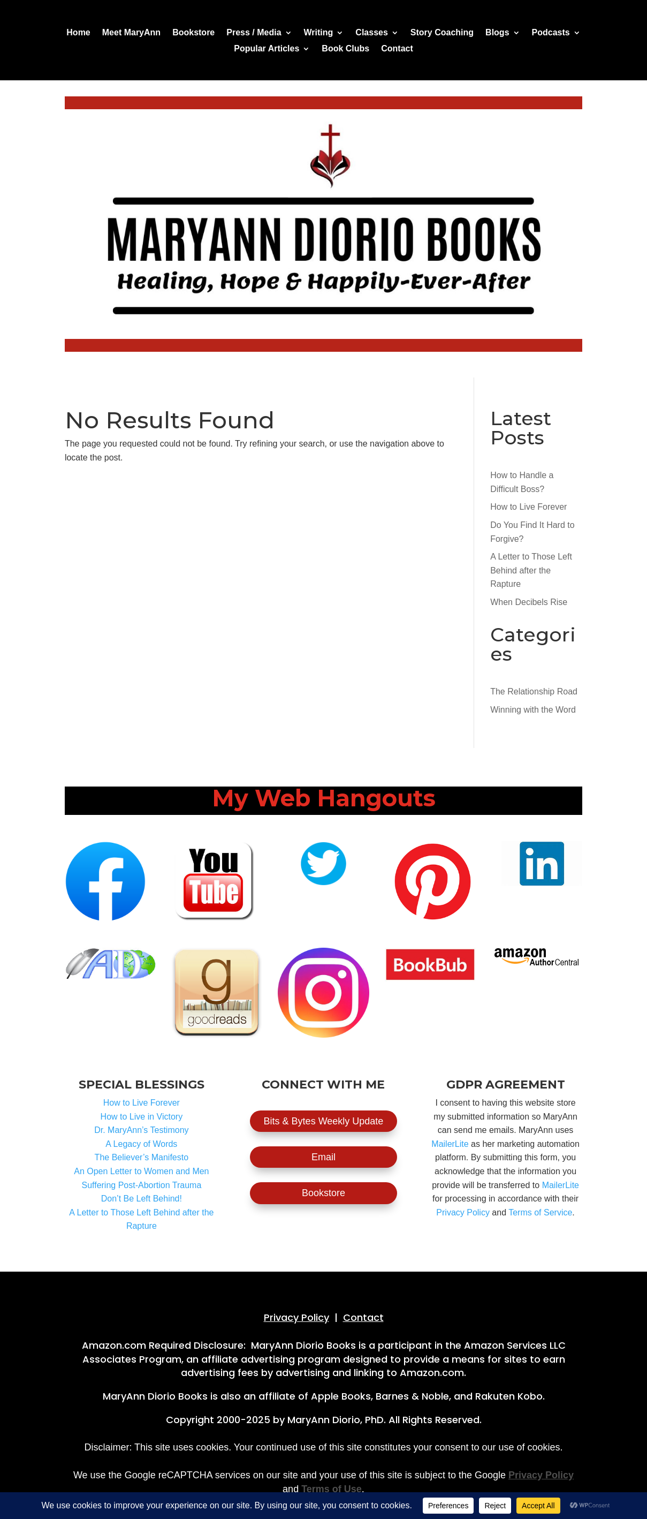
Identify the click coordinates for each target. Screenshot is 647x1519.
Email (323, 1157)
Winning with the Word (533, 709)
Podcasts (551, 33)
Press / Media (253, 33)
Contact (397, 49)
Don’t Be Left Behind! (141, 1198)
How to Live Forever (528, 506)
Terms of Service (540, 1212)
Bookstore (193, 33)
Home (78, 33)
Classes (371, 33)
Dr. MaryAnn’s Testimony (141, 1130)
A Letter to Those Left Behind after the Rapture (531, 570)
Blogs (497, 33)
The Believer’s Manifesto (142, 1157)
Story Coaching (442, 33)
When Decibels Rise (528, 602)
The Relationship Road (533, 691)
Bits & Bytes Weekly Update (324, 1121)
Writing (318, 33)
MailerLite (449, 1143)
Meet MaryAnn (131, 33)
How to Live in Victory (142, 1116)
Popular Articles (266, 49)
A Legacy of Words (141, 1143)
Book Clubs (345, 49)
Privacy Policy (463, 1212)
